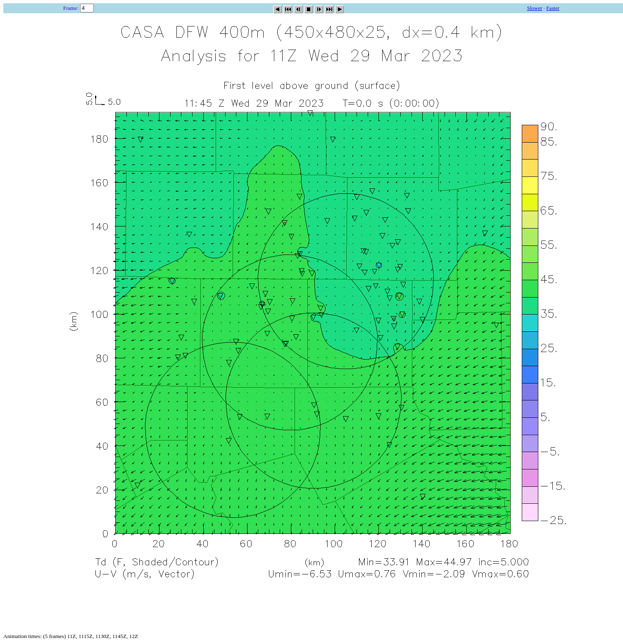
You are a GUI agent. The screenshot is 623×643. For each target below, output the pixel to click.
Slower (534, 8)
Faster (552, 8)
